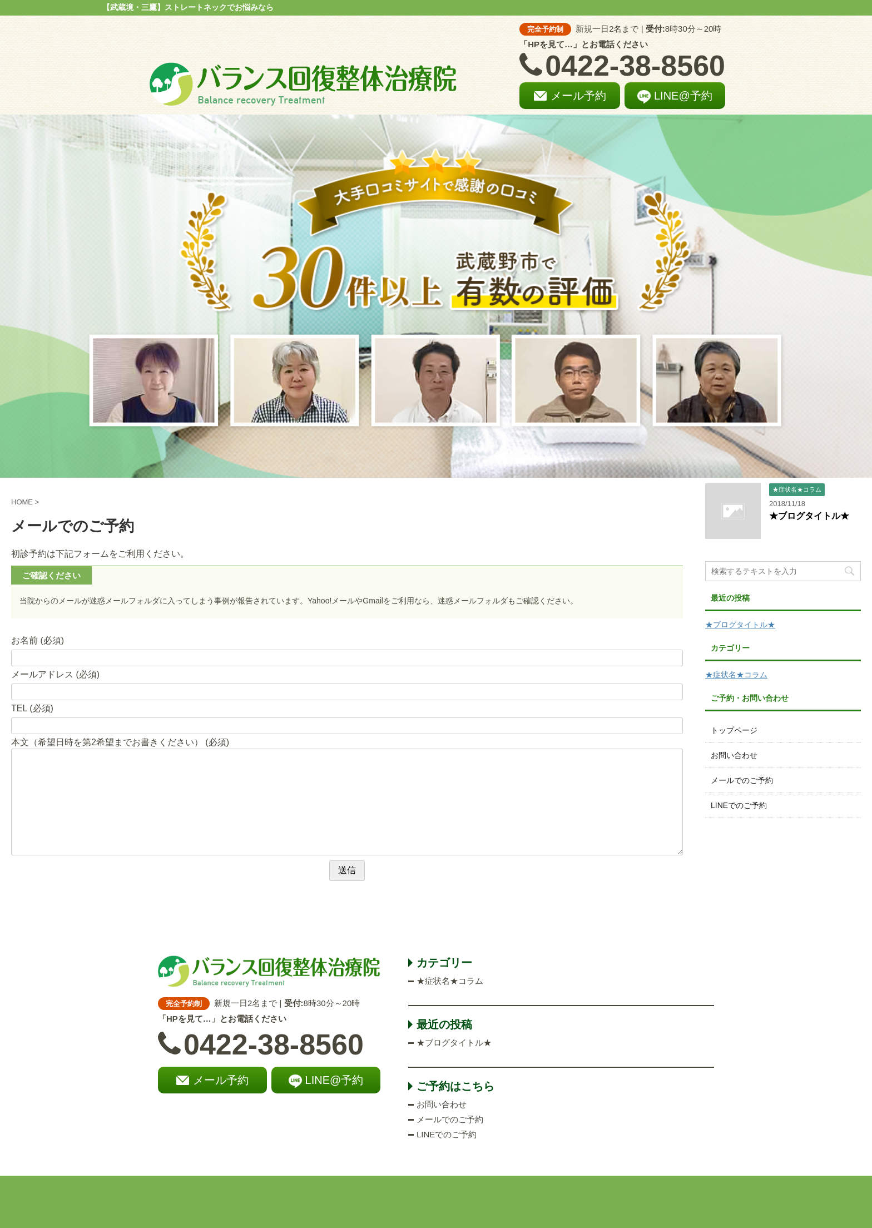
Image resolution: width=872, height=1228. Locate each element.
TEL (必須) (32, 708)
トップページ (734, 730)
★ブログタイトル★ (809, 516)
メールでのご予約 (742, 780)
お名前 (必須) (37, 640)
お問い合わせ (734, 755)
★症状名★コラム (736, 674)
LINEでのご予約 (739, 805)
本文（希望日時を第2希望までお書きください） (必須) (120, 742)
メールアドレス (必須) (55, 674)
